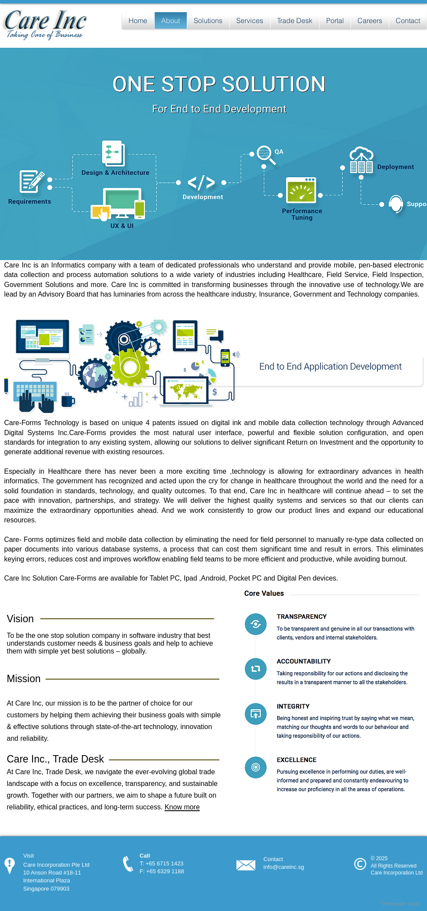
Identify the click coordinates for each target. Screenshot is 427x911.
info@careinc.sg (284, 867)
